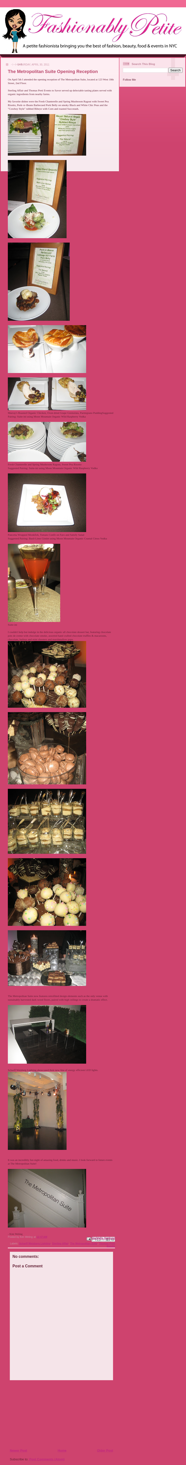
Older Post (105, 1450)
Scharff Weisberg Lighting (34, 1243)
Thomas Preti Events (107, 1245)
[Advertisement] (39, 1414)
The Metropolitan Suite (83, 1243)
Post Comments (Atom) (47, 1459)
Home (62, 1450)
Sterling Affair (60, 1243)
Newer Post (18, 1450)
